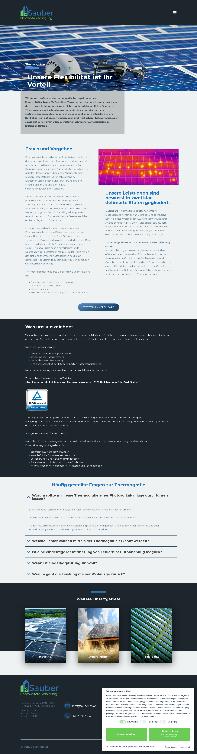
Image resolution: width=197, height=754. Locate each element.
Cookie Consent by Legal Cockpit (177, 747)
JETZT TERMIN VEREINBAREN (99, 307)
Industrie (45, 656)
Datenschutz (41, 746)
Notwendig (132, 721)
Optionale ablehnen (126, 734)
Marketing (172, 721)
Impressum (27, 746)
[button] (174, 13)
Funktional (152, 721)
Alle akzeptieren (170, 734)
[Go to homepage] (37, 12)
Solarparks (152, 656)
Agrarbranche (98, 656)
